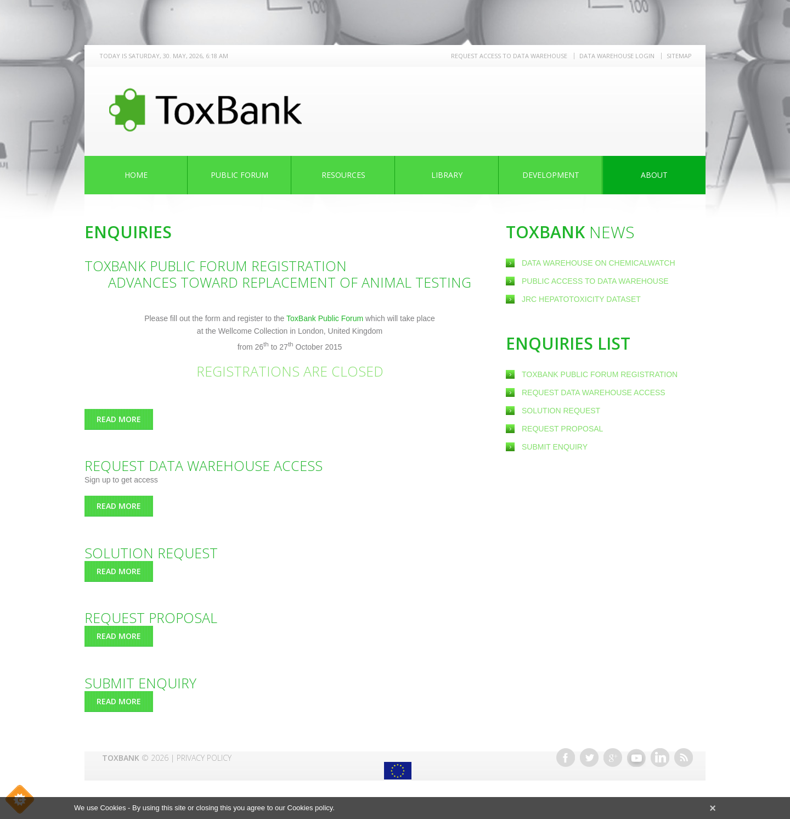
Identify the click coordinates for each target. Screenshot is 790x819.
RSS (683, 757)
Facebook (565, 757)
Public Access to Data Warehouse (596, 281)
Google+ (612, 757)
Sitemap (679, 56)
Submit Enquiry (555, 446)
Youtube (636, 757)
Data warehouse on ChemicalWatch (598, 263)
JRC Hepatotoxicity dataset (581, 299)
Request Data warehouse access (593, 392)
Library (446, 175)
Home (136, 175)
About (654, 175)
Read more (125, 419)
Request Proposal (562, 428)
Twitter (589, 757)
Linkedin (660, 757)
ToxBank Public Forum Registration (600, 374)
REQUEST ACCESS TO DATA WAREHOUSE (509, 56)
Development (550, 175)
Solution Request (561, 410)
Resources (343, 175)
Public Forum (239, 175)
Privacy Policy (204, 758)
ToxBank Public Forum (325, 318)
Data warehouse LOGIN (616, 56)
